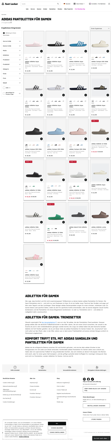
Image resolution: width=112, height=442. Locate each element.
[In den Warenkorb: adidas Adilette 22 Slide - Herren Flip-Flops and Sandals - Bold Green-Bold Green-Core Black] (63, 222)
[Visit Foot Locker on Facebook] (88, 379)
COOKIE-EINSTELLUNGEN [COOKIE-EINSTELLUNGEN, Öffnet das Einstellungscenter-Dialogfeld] (57, 432)
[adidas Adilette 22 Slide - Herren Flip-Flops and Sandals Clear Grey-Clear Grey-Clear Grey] (30, 186)
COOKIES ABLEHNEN (57, 428)
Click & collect (61, 386)
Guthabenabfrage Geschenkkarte (66, 397)
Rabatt (12, 83)
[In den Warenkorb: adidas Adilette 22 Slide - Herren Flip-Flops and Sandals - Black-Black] (41, 180)
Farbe (12, 73)
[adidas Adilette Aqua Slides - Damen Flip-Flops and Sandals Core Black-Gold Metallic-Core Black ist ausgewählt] (92, 101)
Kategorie (12, 69)
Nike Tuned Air (68, 9)
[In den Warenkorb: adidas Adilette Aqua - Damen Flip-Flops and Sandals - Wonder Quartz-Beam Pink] (41, 264)
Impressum (33, 382)
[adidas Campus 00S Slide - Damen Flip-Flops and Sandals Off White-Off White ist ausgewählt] (92, 57)
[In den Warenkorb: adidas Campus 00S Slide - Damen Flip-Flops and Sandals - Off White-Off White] (108, 51)
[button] (11, 22)
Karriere (33, 390)
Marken (60, 9)
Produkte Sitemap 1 (35, 393)
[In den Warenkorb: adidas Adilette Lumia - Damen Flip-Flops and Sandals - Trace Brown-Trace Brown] (108, 222)
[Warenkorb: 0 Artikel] (109, 4)
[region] (35, 429)
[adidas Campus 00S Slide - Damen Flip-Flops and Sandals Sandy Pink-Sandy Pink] (100, 57)
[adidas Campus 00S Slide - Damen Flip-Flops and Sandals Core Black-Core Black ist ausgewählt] (26, 145)
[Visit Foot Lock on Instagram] (84, 379)
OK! (57, 423)
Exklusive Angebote (63, 382)
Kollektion (12, 55)
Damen (39, 9)
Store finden (6, 35)
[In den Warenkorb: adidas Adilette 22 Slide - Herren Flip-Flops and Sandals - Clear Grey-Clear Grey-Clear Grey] (85, 180)
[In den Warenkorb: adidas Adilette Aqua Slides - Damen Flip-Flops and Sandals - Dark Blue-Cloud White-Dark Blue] (85, 95)
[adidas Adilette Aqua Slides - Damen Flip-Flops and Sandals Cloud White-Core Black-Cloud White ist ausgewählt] (26, 101)
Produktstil (12, 64)
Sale (27, 9)
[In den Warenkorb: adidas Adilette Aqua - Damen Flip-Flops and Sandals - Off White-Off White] (63, 180)
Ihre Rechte (7, 398)
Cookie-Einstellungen (9, 402)
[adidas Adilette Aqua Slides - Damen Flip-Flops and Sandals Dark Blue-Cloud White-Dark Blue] (37, 57)
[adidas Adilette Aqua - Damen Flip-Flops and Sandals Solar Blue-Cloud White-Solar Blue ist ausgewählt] (70, 57)
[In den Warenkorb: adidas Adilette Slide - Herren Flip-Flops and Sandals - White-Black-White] (41, 222)
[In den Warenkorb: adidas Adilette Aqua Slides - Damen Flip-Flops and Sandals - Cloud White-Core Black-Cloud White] (41, 95)
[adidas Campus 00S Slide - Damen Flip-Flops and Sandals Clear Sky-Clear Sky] (103, 57)
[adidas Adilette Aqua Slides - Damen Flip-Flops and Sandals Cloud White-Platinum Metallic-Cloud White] (30, 57)
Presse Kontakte (34, 386)
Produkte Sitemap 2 (35, 397)
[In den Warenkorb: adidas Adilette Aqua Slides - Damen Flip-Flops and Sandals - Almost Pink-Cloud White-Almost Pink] (41, 51)
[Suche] (40, 4)
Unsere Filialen (62, 390)
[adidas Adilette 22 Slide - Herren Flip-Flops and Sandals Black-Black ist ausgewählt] (26, 186)
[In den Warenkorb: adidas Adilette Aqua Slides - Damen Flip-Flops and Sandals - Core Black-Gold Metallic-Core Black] (108, 95)
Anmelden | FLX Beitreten (97, 4)
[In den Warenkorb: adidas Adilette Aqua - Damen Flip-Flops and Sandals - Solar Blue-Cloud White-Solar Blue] (85, 51)
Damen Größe (12, 46)
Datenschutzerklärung (10, 386)
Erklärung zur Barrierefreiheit (12, 394)
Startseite (3, 14)
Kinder (45, 9)
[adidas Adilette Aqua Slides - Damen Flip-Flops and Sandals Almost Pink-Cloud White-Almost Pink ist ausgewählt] (26, 57)
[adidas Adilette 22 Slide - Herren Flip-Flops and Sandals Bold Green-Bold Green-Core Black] (33, 186)
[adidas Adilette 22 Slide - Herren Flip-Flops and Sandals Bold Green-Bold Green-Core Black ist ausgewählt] (48, 228)
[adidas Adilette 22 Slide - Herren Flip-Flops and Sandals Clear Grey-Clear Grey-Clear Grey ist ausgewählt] (70, 186)
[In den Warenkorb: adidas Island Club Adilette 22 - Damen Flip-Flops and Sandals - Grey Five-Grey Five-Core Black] (85, 222)
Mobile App (60, 402)
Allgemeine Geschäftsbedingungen (9, 390)
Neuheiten (52, 9)
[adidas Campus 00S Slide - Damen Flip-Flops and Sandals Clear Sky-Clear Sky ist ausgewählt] (48, 145)
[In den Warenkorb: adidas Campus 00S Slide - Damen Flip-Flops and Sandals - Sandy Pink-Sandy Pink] (85, 139)
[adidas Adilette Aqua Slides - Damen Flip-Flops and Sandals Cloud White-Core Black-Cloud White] (33, 57)
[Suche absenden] (58, 4)
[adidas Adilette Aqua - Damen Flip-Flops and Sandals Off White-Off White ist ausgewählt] (48, 186)
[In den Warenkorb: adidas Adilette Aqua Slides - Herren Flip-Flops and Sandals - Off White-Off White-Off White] (108, 180)
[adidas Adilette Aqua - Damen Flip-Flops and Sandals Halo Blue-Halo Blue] (81, 57)
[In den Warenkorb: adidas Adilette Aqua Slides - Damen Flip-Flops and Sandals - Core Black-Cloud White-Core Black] (63, 51)
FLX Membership (80, 9)
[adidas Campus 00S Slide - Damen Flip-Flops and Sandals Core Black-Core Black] (96, 57)
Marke (12, 50)
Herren (33, 9)
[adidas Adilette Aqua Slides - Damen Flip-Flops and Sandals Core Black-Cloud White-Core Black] (37, 101)
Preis (12, 78)
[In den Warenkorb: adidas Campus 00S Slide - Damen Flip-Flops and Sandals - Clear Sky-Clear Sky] (63, 139)
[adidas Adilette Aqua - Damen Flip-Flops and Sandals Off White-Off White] (78, 57)
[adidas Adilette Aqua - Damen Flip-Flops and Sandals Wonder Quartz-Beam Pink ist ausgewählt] (26, 271)
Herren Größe (12, 41)
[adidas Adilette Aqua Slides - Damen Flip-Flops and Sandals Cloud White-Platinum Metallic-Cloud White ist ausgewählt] (48, 101)
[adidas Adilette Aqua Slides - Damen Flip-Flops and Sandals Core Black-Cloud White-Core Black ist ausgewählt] (48, 57)
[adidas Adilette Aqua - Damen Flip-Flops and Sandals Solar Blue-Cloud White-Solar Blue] (52, 186)
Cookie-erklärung (8, 382)
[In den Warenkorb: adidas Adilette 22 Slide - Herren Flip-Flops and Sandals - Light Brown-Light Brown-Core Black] (108, 139)
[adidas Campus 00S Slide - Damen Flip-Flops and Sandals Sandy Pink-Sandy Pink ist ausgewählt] (70, 145)
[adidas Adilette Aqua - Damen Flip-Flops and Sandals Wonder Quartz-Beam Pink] (74, 57)
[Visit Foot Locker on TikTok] (92, 379)
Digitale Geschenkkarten (64, 393)
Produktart (12, 59)
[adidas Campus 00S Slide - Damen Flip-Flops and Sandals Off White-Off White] (30, 145)
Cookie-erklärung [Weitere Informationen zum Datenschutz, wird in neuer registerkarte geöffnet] (24, 436)
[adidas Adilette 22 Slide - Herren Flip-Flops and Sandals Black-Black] (74, 186)
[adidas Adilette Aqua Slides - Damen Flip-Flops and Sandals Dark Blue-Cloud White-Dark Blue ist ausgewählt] (70, 101)
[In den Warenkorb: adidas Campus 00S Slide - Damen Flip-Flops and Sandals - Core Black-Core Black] (41, 139)
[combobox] (40, 4)
